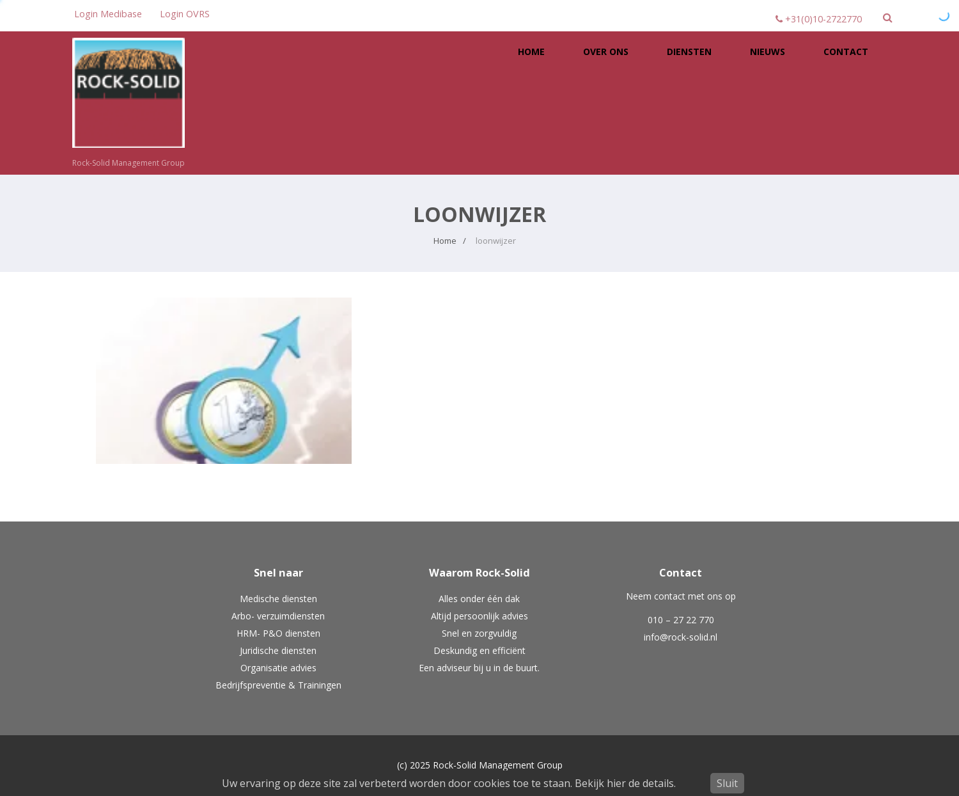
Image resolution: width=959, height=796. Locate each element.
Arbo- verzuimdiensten (278, 616)
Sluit (727, 783)
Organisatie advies (278, 668)
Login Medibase (108, 14)
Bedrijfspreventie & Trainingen (278, 685)
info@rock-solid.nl (680, 637)
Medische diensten (278, 599)
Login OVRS (185, 14)
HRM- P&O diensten (278, 633)
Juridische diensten (278, 650)
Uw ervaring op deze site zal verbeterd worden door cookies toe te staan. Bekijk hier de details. (449, 783)
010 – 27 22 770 (681, 620)
